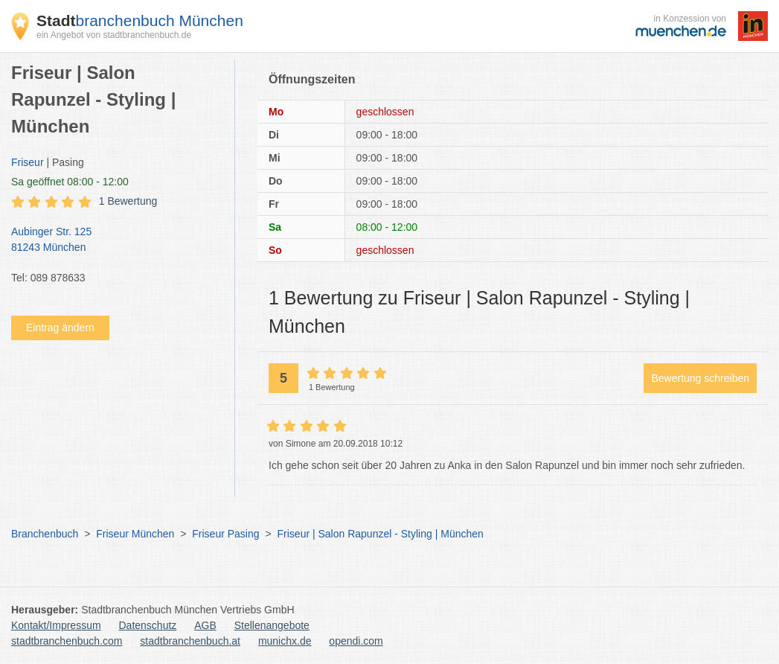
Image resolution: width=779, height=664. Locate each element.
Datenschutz (148, 625)
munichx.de (285, 641)
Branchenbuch (44, 534)
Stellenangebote (272, 625)
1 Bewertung (128, 201)
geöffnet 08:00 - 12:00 (70, 182)
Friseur (27, 162)
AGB (205, 625)
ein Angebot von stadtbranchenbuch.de (113, 35)
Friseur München (135, 534)
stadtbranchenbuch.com (66, 641)
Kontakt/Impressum (56, 625)
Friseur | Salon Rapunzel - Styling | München (381, 534)
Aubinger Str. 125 (115, 240)
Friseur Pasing (225, 534)
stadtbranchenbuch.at (190, 641)
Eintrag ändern (60, 327)
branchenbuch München (139, 20)
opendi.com (355, 641)
